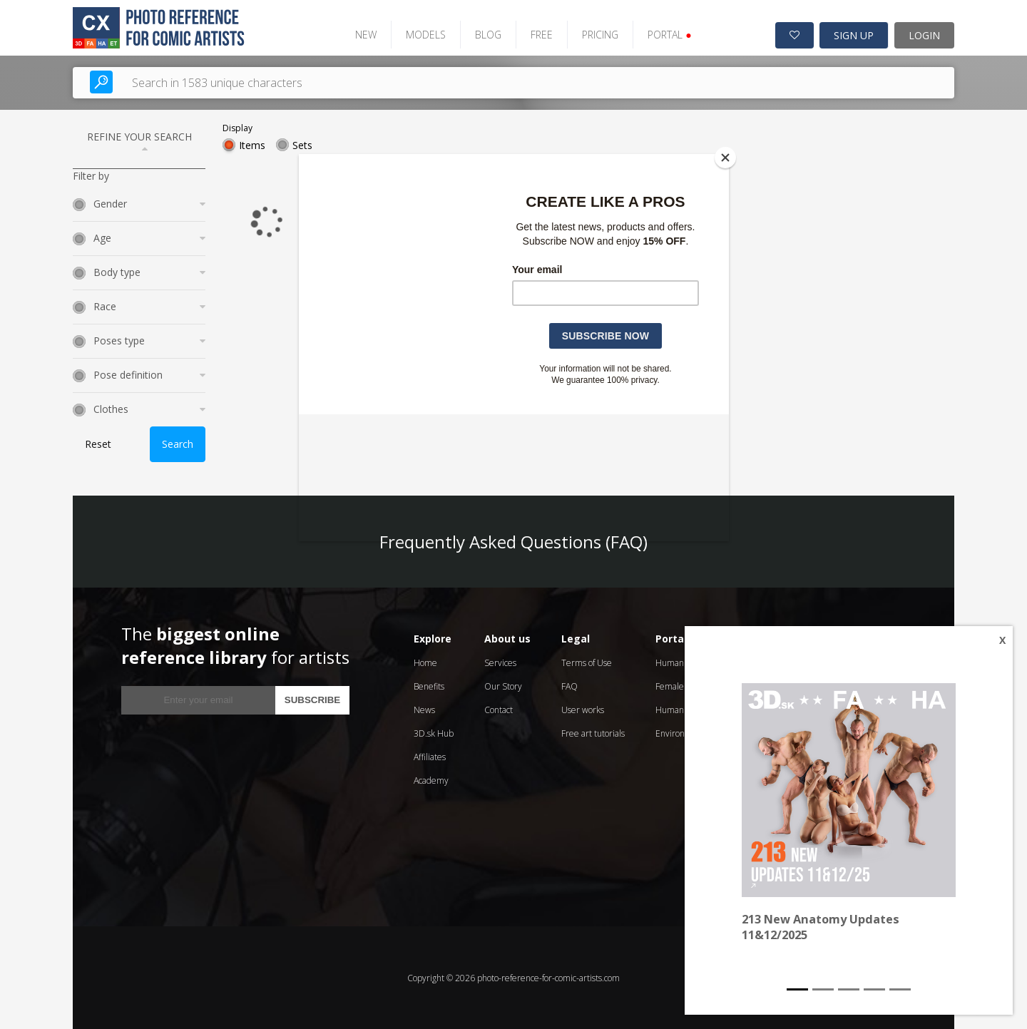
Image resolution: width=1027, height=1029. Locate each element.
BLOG (486, 34)
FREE (539, 34)
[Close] (725, 157)
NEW (363, 34)
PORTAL (667, 34)
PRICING (598, 34)
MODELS (424, 34)
